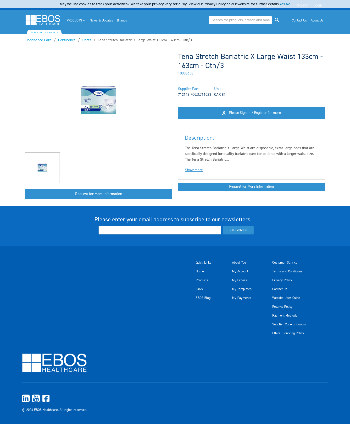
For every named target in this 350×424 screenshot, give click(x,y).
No (288, 4)
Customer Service (284, 262)
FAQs (199, 289)
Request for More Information (98, 193)
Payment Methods (284, 315)
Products (202, 280)
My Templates (242, 289)
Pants (86, 40)
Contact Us (279, 289)
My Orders (239, 280)
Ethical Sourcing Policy (288, 333)
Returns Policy (282, 307)
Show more (194, 173)
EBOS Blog (203, 298)
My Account (240, 271)
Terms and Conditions (287, 271)
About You (239, 262)
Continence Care (38, 40)
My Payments (241, 298)
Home (200, 271)
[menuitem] (76, 20)
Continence (67, 40)
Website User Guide (286, 298)
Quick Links (203, 262)
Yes (282, 4)
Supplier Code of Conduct (289, 324)
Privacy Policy (282, 280)
